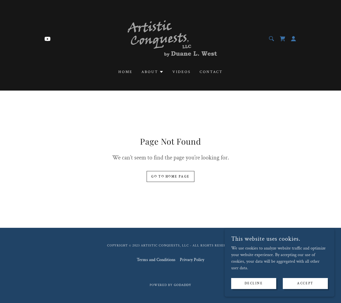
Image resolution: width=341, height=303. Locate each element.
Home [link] (125, 71)
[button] (293, 38)
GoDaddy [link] (182, 285)
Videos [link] (181, 71)
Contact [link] (211, 71)
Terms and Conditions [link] (156, 260)
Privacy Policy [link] (192, 260)
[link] (47, 38)
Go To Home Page (170, 177)
